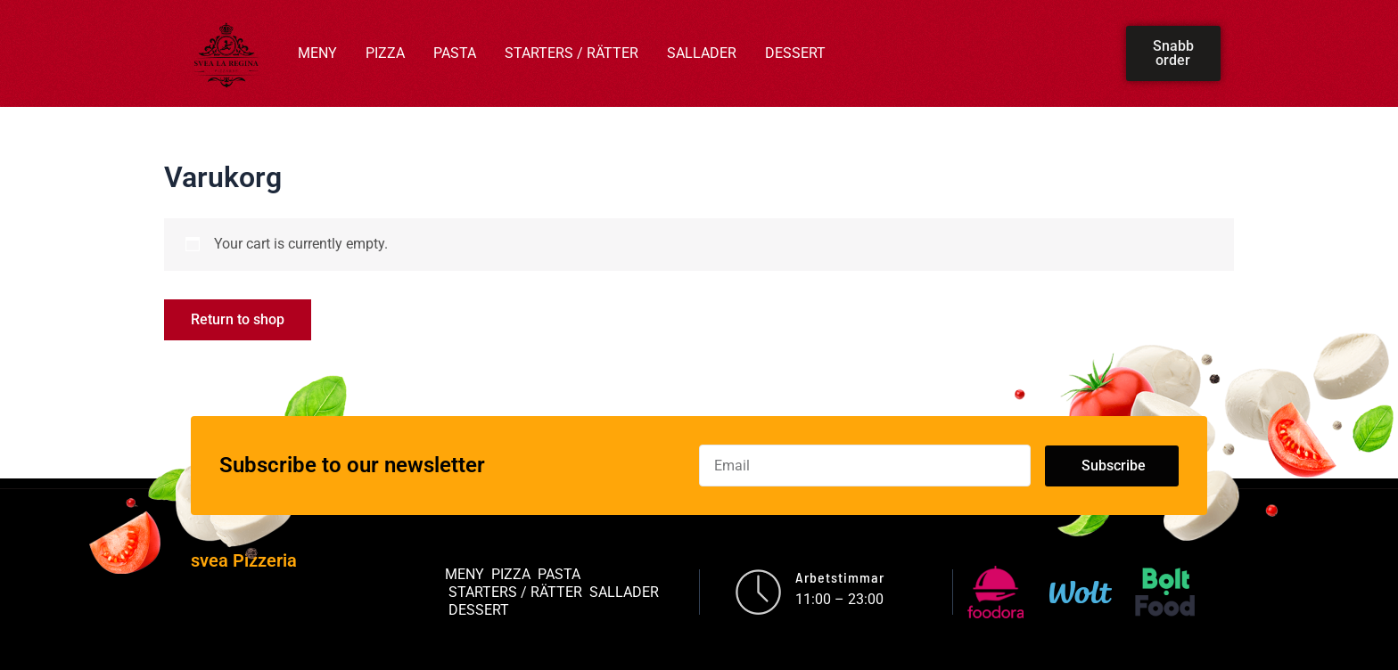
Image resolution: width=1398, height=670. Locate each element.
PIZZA (385, 53)
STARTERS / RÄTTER (571, 53)
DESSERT (795, 53)
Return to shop (237, 319)
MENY (317, 53)
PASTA (454, 53)
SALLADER (701, 53)
